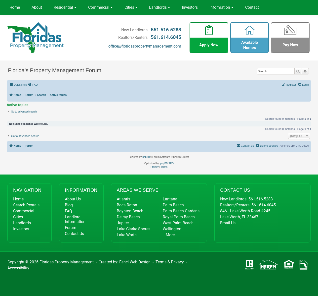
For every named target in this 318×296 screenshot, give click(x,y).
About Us (73, 199)
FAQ (68, 211)
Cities (131, 7)
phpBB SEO (167, 163)
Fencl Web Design (135, 262)
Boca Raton (127, 205)
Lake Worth (127, 235)
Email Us (228, 223)
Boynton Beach (130, 211)
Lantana (170, 199)
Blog (69, 205)
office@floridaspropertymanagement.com (144, 46)
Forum (70, 227)
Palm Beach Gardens (181, 211)
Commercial (100, 7)
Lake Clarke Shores (133, 229)
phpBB (146, 157)
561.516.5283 (166, 30)
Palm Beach (173, 205)
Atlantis (123, 199)
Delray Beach (128, 217)
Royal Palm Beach (179, 217)
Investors (190, 7)
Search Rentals (26, 205)
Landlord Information (75, 219)
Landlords (159, 7)
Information (221, 7)
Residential (65, 7)
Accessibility (18, 268)
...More (169, 235)
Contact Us (74, 233)
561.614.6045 (166, 37)
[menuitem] (33, 85)
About (37, 7)
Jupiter (123, 223)
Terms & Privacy (170, 262)
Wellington (172, 229)
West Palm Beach (178, 223)
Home (14, 7)
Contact (252, 7)
